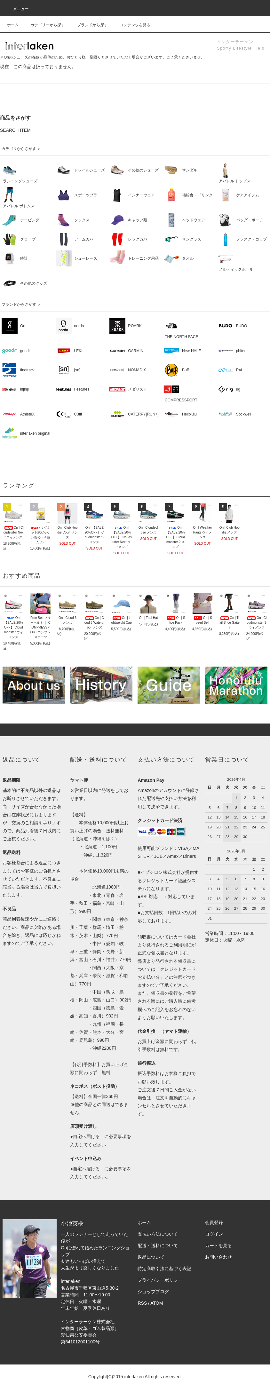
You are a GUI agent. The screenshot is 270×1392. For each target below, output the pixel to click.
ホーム (13, 25)
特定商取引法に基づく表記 (164, 1268)
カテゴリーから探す (44, 25)
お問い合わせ (218, 1257)
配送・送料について (158, 1245)
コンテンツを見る (131, 25)
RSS (142, 1303)
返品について (151, 1257)
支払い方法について (158, 1234)
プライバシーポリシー (160, 1280)
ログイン (214, 1234)
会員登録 (214, 1222)
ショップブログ (153, 1291)
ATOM (156, 1303)
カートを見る (218, 1245)
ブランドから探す (88, 25)
